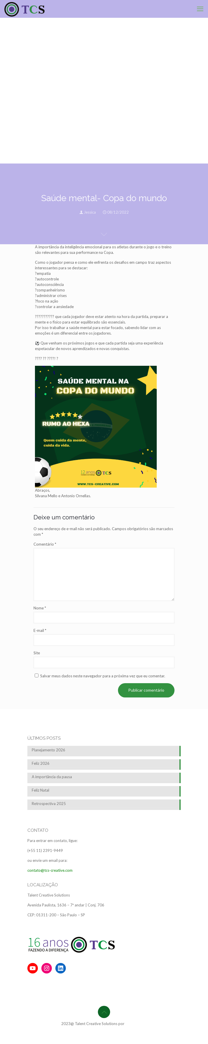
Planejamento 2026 (48, 750)
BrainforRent (136, 1023)
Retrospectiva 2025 (49, 803)
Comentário (45, 544)
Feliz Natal (40, 790)
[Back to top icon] (104, 1012)
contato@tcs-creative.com (50, 870)
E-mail (40, 630)
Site (37, 653)
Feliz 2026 (41, 763)
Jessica (90, 212)
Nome (40, 608)
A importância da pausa (52, 776)
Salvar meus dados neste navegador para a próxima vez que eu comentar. (102, 676)
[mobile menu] (200, 9)
